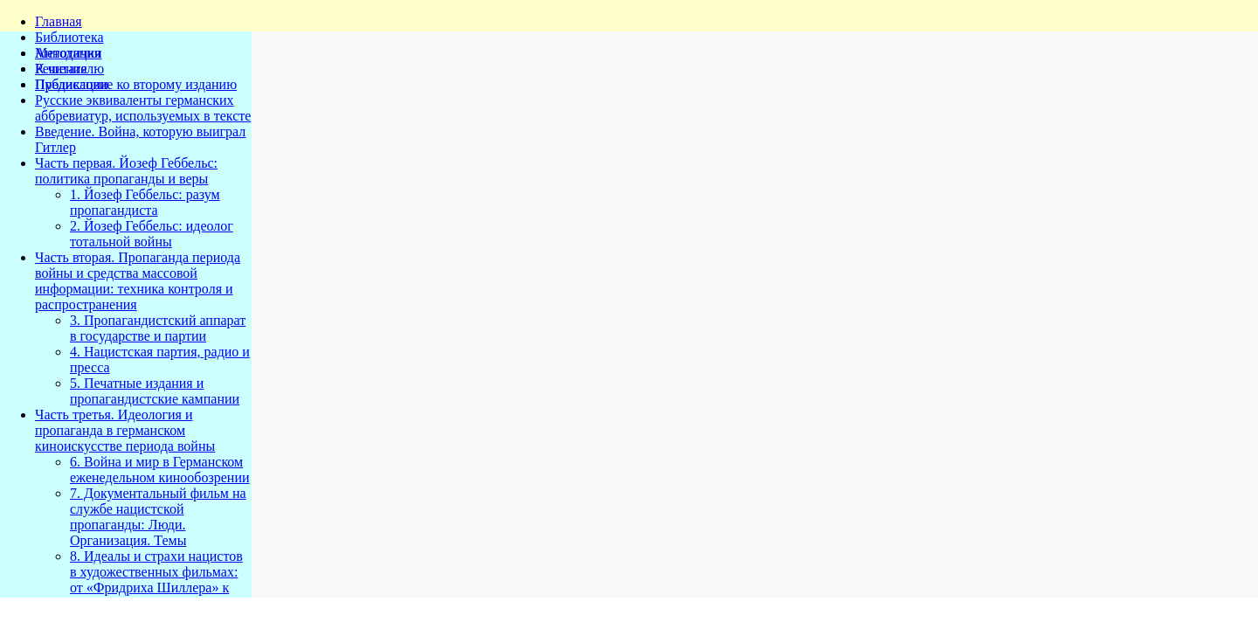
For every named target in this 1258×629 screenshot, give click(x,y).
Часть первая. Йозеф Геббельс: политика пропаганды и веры (126, 171)
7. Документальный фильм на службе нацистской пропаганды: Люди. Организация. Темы (158, 517)
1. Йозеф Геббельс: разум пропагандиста (145, 202)
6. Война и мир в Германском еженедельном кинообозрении (160, 469)
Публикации (71, 84)
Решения (61, 68)
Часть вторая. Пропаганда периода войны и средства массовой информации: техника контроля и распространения (137, 281)
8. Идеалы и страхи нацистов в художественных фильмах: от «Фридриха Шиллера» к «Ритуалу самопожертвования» (156, 587)
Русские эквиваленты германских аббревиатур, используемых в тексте (143, 108)
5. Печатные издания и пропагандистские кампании (154, 391)
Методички (68, 52)
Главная (58, 21)
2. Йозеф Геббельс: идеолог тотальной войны (151, 233)
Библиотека (69, 37)
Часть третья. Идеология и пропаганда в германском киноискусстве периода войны (125, 430)
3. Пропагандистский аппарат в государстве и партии (157, 328)
